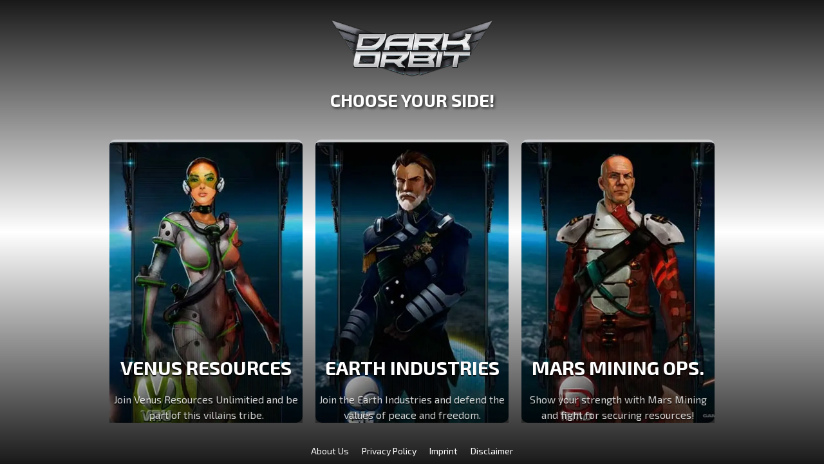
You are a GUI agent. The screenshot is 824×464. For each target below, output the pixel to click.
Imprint (443, 450)
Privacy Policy (389, 450)
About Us (330, 450)
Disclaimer (492, 450)
